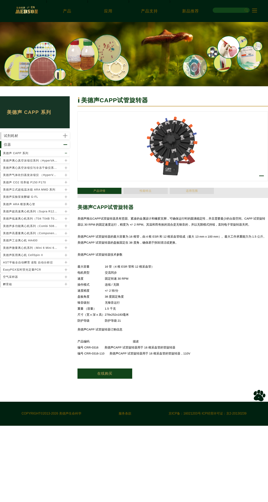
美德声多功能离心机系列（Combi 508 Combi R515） (31, 320)
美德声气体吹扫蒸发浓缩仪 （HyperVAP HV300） (31, 221)
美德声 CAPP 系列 (19, 178)
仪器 (16, 161)
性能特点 (118, 193)
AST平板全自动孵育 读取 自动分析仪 (31, 391)
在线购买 (104, 373)
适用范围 (145, 193)
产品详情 (90, 193)
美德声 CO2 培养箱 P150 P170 (28, 235)
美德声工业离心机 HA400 (24, 349)
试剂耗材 (20, 141)
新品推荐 (190, 11)
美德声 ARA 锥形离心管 (23, 278)
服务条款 (125, 489)
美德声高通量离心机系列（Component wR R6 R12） (31, 334)
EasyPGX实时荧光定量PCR (26, 406)
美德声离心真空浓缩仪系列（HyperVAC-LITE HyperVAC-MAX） (31, 192)
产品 (67, 11)
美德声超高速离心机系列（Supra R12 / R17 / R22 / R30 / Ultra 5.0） (31, 292)
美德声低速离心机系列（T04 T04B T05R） (31, 306)
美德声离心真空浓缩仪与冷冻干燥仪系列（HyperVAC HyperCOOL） (31, 207)
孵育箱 (11, 434)
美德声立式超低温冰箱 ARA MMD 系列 (31, 249)
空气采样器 (14, 420)
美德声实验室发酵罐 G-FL (24, 263)
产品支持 (149, 11)
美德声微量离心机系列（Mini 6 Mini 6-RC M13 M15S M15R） (31, 363)
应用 (108, 11)
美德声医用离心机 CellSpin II (27, 377)
